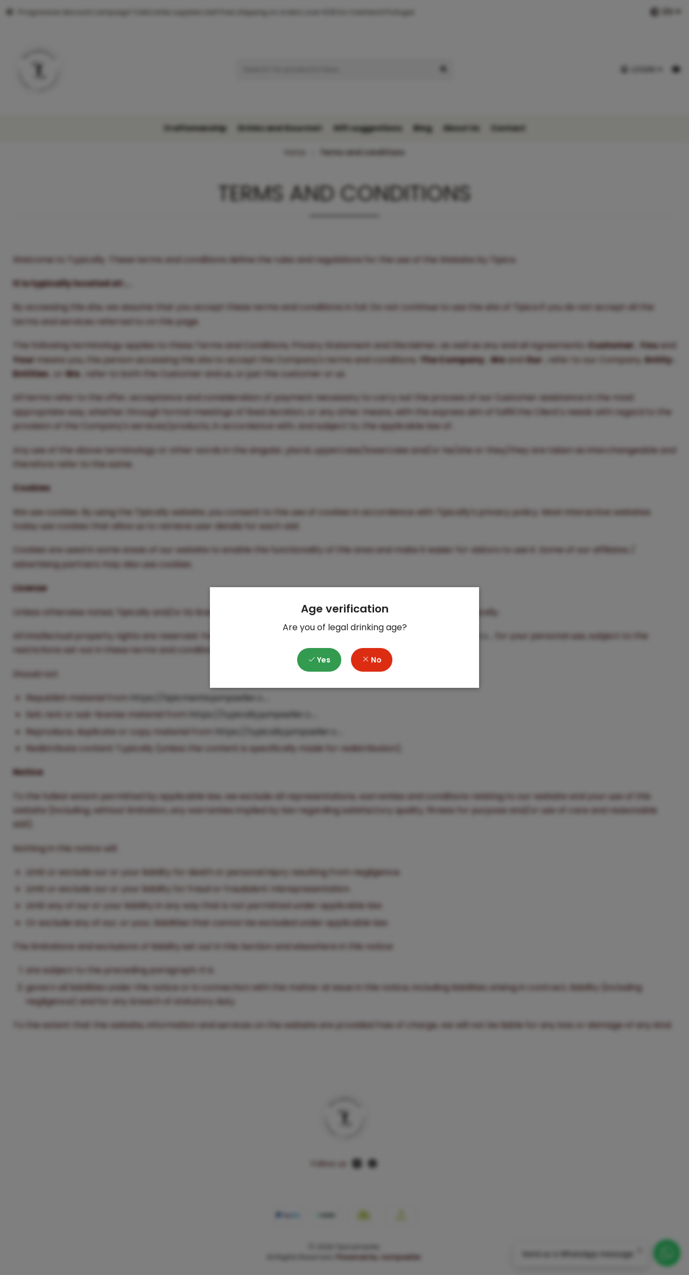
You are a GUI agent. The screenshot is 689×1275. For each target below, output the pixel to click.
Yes (319, 659)
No (372, 659)
